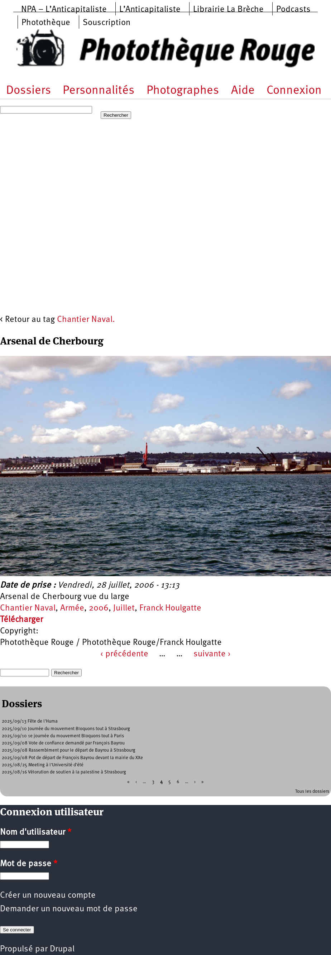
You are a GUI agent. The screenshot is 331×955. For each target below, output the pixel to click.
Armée (72, 608)
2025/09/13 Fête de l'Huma (30, 721)
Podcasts (293, 9)
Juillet (124, 608)
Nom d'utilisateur (35, 832)
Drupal (62, 949)
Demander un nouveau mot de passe (69, 909)
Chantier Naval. (86, 319)
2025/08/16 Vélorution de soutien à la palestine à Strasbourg (64, 772)
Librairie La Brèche (228, 9)
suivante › (212, 654)
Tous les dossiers (312, 791)
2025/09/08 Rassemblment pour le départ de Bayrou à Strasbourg (68, 750)
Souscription (106, 23)
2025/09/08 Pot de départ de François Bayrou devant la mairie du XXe (72, 758)
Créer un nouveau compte (48, 895)
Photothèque (45, 23)
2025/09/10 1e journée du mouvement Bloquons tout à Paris (63, 736)
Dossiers (28, 91)
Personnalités (98, 91)
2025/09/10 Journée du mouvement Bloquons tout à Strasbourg (66, 729)
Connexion (294, 91)
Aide (243, 91)
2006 (99, 608)
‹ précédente (124, 654)
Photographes (183, 91)
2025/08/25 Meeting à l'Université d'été (42, 765)
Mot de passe (28, 864)
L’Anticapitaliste (150, 9)
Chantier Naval (28, 608)
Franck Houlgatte (170, 608)
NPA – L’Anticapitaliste (64, 9)
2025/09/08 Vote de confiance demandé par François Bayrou (63, 743)
